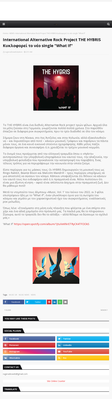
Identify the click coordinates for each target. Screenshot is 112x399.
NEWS (11, 33)
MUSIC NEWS (24, 295)
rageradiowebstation (13, 52)
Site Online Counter (56, 381)
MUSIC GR (13, 295)
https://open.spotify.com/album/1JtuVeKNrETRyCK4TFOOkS (51, 224)
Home (5, 33)
